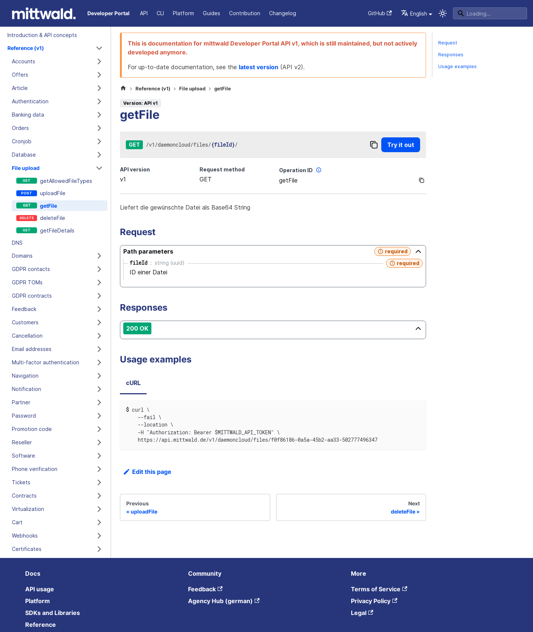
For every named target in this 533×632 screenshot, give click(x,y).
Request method (222, 169)
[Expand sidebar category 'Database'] (99, 155)
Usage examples (457, 66)
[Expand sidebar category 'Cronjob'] (99, 141)
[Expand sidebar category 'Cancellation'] (99, 336)
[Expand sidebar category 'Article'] (99, 88)
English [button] (414, 13)
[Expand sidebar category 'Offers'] (99, 75)
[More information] (318, 169)
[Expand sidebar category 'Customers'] (99, 322)
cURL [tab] (133, 383)
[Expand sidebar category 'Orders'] (99, 128)
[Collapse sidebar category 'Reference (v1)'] (99, 48)
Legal (362, 612)
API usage (39, 589)
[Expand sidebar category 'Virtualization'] (99, 509)
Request (447, 43)
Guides (211, 13)
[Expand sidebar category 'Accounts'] (99, 61)
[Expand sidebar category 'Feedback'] (99, 309)
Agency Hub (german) (223, 601)
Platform (183, 13)
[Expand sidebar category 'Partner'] (99, 402)
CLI (160, 13)
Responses (450, 54)
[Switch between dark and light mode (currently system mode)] (443, 13)
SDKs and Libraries (52, 612)
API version (135, 169)
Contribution (244, 13)
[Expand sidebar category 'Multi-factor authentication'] (99, 362)
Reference (40, 624)
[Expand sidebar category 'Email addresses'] (99, 349)
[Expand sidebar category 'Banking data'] (99, 115)
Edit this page (147, 471)
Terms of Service (379, 589)
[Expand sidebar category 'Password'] (99, 416)
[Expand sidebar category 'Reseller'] (99, 442)
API (144, 13)
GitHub (380, 13)
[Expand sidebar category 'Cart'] (99, 522)
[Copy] (373, 144)
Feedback (205, 589)
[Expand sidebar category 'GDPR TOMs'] (99, 282)
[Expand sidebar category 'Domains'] (99, 256)
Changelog (282, 13)
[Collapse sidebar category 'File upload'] (99, 168)
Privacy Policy (374, 601)
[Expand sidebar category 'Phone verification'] (99, 469)
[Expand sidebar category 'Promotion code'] (99, 429)
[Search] (490, 13)
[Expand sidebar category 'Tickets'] (99, 482)
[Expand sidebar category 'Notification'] (99, 389)
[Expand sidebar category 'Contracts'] (99, 496)
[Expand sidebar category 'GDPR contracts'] (99, 296)
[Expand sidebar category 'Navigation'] (99, 376)
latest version (258, 67)
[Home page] (123, 88)
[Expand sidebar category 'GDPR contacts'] (99, 269)
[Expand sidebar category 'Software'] (99, 456)
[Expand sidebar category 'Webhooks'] (99, 536)
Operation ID (301, 169)
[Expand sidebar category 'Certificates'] (99, 549)
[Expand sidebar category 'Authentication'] (99, 101)
